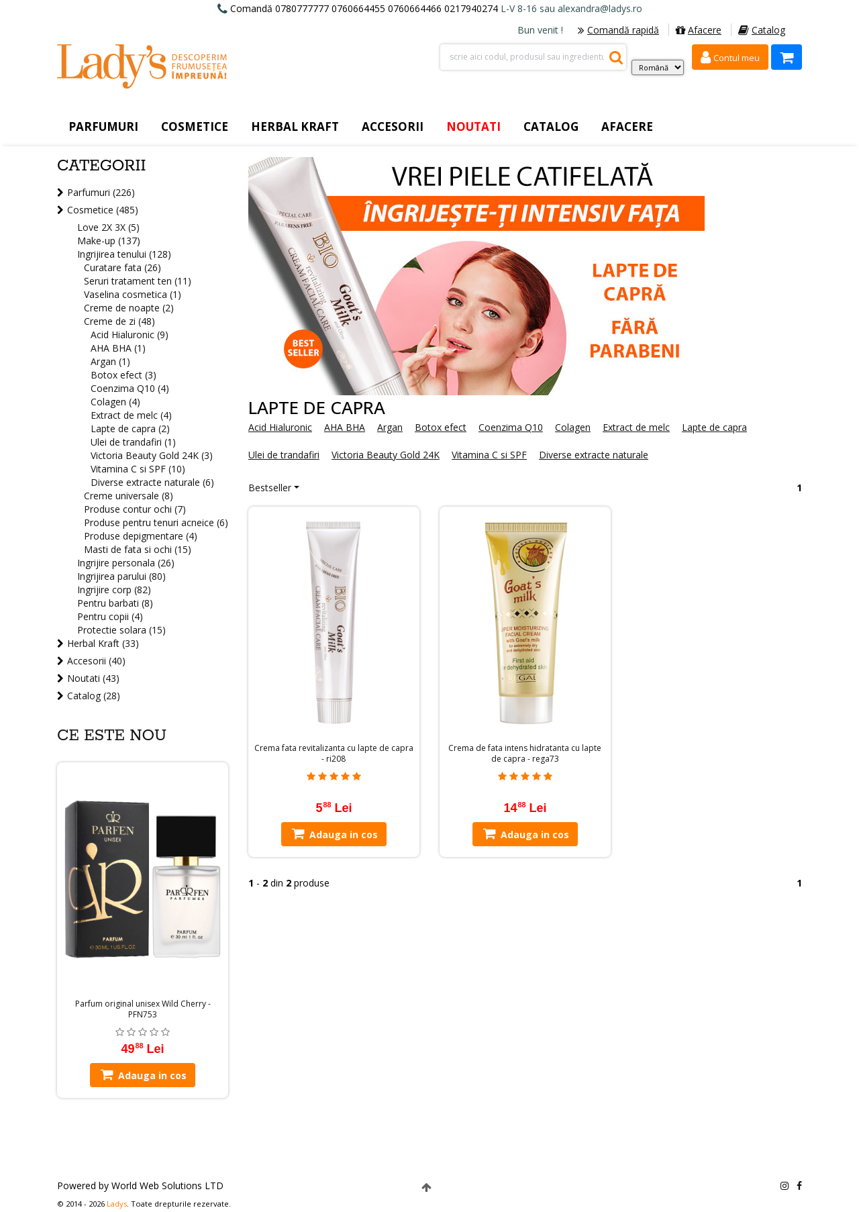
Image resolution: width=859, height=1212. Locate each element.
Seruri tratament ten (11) (137, 280)
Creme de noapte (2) (129, 307)
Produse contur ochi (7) (135, 509)
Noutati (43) (93, 678)
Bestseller (269, 487)
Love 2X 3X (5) (108, 227)
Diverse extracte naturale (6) (152, 482)
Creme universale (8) (128, 495)
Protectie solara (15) (121, 629)
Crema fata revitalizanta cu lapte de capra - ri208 (333, 753)
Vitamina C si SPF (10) (138, 468)
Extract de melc (636, 427)
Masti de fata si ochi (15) (137, 549)
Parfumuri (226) (101, 192)
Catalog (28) (93, 695)
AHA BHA (344, 427)
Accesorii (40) (96, 660)
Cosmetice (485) (102, 209)
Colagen (573, 427)
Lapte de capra (714, 427)
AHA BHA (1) (118, 348)
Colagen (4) (115, 401)
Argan (390, 427)
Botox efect (440, 427)
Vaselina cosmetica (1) (132, 294)
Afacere (698, 29)
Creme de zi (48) (119, 321)
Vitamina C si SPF (489, 454)
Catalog (761, 29)
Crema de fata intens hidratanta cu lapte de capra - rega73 (524, 753)
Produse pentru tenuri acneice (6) (156, 522)
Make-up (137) (108, 240)
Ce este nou (111, 736)
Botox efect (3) (123, 374)
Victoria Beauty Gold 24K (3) (152, 455)
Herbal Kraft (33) (103, 643)
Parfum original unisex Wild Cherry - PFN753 (143, 1009)
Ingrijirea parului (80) (121, 576)
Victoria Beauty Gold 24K (386, 454)
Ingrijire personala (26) (125, 562)
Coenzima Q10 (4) (130, 388)
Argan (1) (110, 361)
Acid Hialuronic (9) (129, 334)
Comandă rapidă (618, 29)
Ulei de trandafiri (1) (133, 442)
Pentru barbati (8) (115, 603)
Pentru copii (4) (110, 616)
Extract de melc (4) (131, 415)
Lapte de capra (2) (130, 428)
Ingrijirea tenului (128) (124, 254)
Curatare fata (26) (122, 267)
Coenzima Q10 (510, 427)
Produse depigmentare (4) (140, 535)
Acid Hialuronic (280, 427)
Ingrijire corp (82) (114, 589)
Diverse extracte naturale (593, 454)
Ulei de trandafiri (283, 454)
